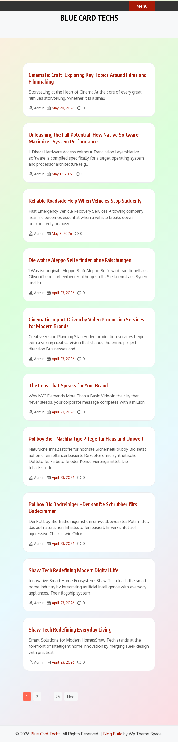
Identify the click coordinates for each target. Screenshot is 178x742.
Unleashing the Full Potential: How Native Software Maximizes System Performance (84, 137)
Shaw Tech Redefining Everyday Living (70, 629)
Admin (39, 108)
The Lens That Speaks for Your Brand (68, 385)
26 (58, 696)
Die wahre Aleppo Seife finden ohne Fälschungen (80, 260)
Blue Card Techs (89, 17)
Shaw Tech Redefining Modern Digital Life (73, 570)
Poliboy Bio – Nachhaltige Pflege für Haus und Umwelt (86, 438)
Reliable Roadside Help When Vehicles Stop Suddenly (85, 200)
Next (71, 696)
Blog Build (112, 733)
